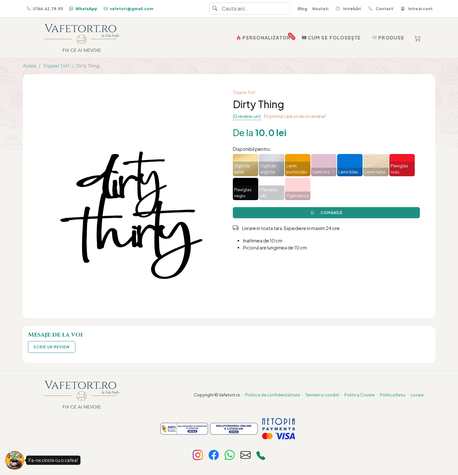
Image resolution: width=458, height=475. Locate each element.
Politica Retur (393, 394)
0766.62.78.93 (44, 8)
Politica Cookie (359, 394)
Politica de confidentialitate (272, 394)
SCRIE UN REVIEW (51, 347)
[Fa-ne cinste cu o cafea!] (14, 460)
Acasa (29, 65)
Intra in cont (415, 8)
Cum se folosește (331, 37)
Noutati (320, 8)
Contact (379, 8)
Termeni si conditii (322, 394)
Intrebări (347, 8)
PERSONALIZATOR (264, 36)
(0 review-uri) (247, 116)
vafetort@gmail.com (127, 8)
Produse (387, 37)
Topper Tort (56, 65)
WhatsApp (82, 8)
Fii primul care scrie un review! (295, 116)
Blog (302, 8)
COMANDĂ (326, 212)
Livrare (417, 394)
